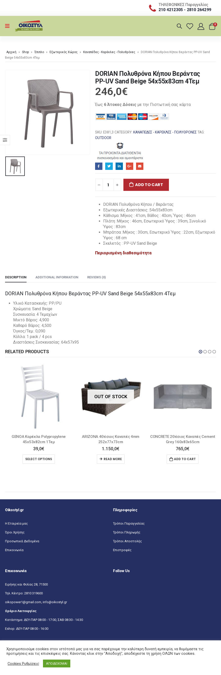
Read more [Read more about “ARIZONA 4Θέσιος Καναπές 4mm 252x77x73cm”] (113, 459)
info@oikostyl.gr (55, 602)
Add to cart (149, 185)
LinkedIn (119, 166)
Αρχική (11, 52)
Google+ (129, 166)
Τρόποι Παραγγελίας (129, 523)
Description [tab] (16, 277)
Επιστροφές (122, 550)
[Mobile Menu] (9, 26)
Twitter (109, 166)
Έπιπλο (39, 52)
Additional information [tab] (56, 277)
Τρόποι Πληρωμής (126, 532)
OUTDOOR (103, 138)
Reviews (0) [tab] (96, 277)
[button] (200, 352)
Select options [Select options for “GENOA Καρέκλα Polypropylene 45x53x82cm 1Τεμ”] (38, 459)
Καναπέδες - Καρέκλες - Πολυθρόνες (109, 52)
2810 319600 (33, 593)
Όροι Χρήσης (15, 532)
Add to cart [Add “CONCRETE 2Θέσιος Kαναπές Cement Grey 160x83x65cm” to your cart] (185, 459)
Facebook (98, 166)
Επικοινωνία (14, 550)
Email (139, 166)
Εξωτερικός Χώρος (64, 52)
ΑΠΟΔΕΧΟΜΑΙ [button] (56, 663)
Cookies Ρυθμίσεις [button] (23, 663)
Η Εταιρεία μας (16, 523)
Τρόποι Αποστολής (127, 541)
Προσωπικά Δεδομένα (22, 541)
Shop (25, 52)
